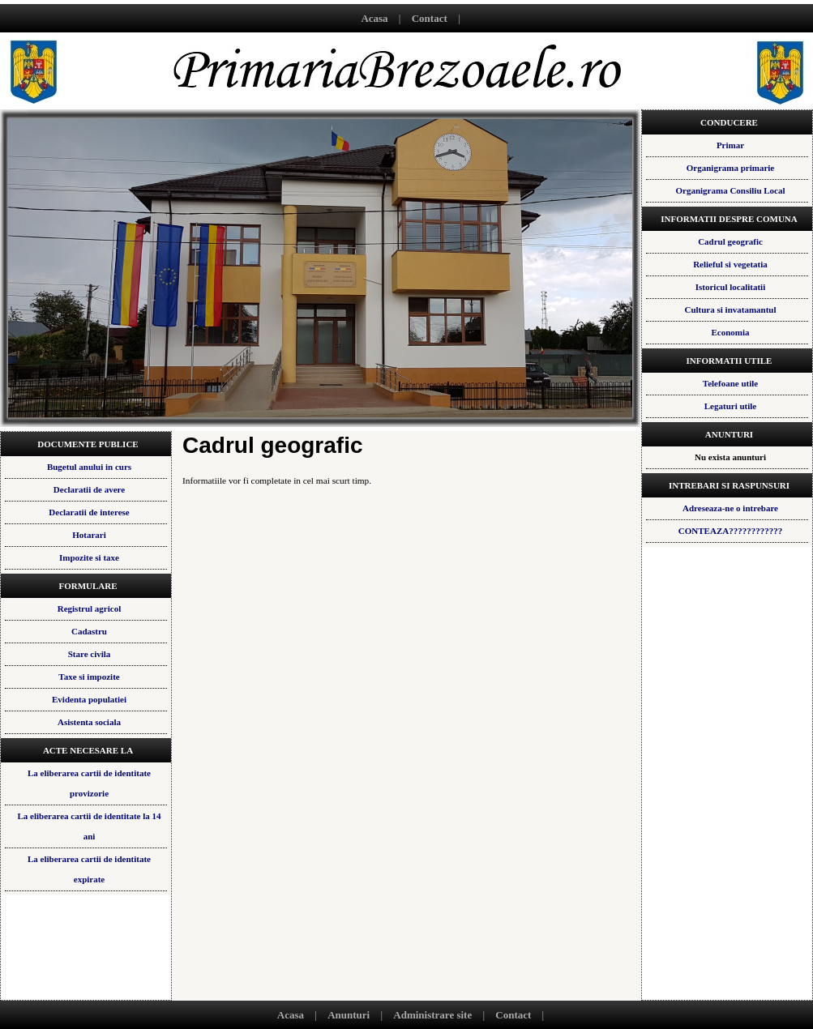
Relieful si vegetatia (730, 264)
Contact (429, 18)
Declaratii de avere (89, 489)
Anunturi (348, 1015)
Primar (730, 145)
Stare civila (89, 654)
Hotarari (89, 535)
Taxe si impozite (88, 676)
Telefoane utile (730, 383)
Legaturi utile (730, 406)
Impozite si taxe (89, 557)
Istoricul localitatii (730, 287)
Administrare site (432, 1015)
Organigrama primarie (730, 168)
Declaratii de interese (89, 512)
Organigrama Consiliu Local (730, 190)
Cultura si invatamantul (730, 309)
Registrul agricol (90, 608)
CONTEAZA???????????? (730, 531)
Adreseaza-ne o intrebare (730, 508)
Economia (730, 332)
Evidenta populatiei (89, 699)
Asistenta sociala (89, 722)
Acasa (374, 18)
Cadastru (89, 631)
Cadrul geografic (730, 241)
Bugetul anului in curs (89, 467)
